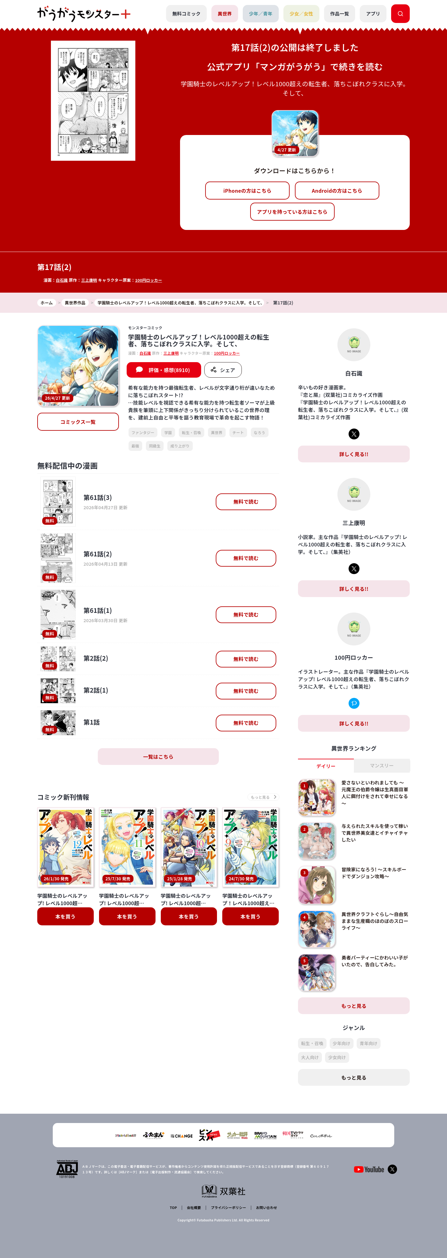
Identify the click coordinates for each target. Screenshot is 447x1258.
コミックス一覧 (78, 422)
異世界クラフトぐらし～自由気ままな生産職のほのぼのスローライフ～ (374, 921)
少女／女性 (301, 13)
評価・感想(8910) (169, 370)
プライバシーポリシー (227, 1207)
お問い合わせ (265, 1207)
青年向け (368, 1044)
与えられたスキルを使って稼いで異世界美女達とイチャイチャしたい (374, 833)
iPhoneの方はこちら (248, 190)
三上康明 (90, 280)
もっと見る (354, 1006)
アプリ (373, 13)
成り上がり (180, 446)
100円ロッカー (150, 280)
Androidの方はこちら (337, 190)
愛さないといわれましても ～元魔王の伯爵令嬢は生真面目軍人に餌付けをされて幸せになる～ (374, 793)
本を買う (65, 918)
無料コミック (185, 13)
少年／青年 (260, 13)
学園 (168, 432)
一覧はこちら (158, 757)
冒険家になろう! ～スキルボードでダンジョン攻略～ (373, 873)
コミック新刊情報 (67, 798)
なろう (259, 432)
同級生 (154, 446)
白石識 (62, 280)
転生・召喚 (191, 432)
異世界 (224, 13)
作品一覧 (339, 13)
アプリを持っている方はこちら (292, 211)
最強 (135, 446)
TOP (174, 1207)
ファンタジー (143, 432)
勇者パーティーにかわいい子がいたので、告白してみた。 (374, 961)
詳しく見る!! (353, 454)
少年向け (341, 1044)
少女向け (337, 1058)
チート (238, 432)
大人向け (310, 1058)
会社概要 (193, 1207)
